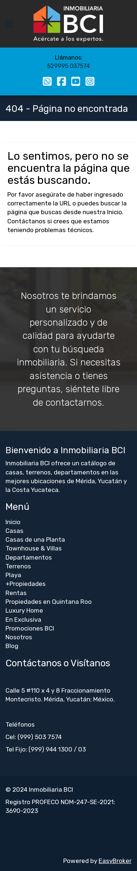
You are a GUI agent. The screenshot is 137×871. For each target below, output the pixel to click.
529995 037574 (68, 66)
